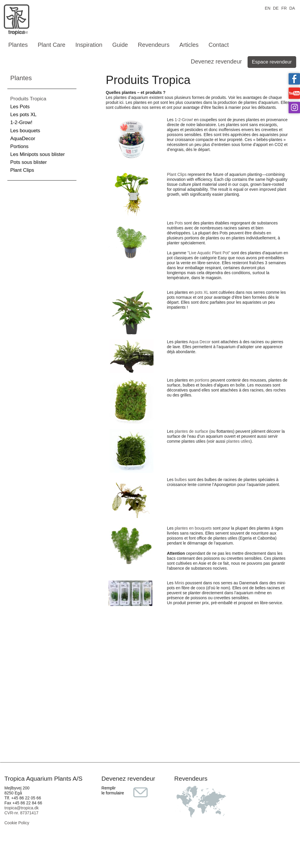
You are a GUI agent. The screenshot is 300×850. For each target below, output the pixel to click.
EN (267, 8)
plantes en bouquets (193, 528)
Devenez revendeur (216, 61)
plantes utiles (238, 441)
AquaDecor (22, 138)
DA (292, 8)
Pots (179, 223)
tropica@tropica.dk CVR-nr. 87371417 (21, 810)
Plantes (18, 45)
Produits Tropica (28, 99)
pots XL (202, 292)
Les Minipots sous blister (37, 154)
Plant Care (52, 45)
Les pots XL (23, 114)
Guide (120, 45)
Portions (19, 146)
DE (276, 8)
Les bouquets (25, 130)
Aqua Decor (199, 341)
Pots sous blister (28, 162)
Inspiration (88, 45)
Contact (219, 45)
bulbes (181, 479)
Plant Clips (22, 170)
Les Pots (20, 106)
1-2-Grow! (21, 122)
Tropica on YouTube (294, 93)
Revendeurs (154, 45)
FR (284, 8)
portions (202, 380)
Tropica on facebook (294, 79)
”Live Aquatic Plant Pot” (209, 252)
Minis (179, 583)
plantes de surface (191, 431)
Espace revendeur (272, 62)
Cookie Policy (16, 822)
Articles (189, 45)
